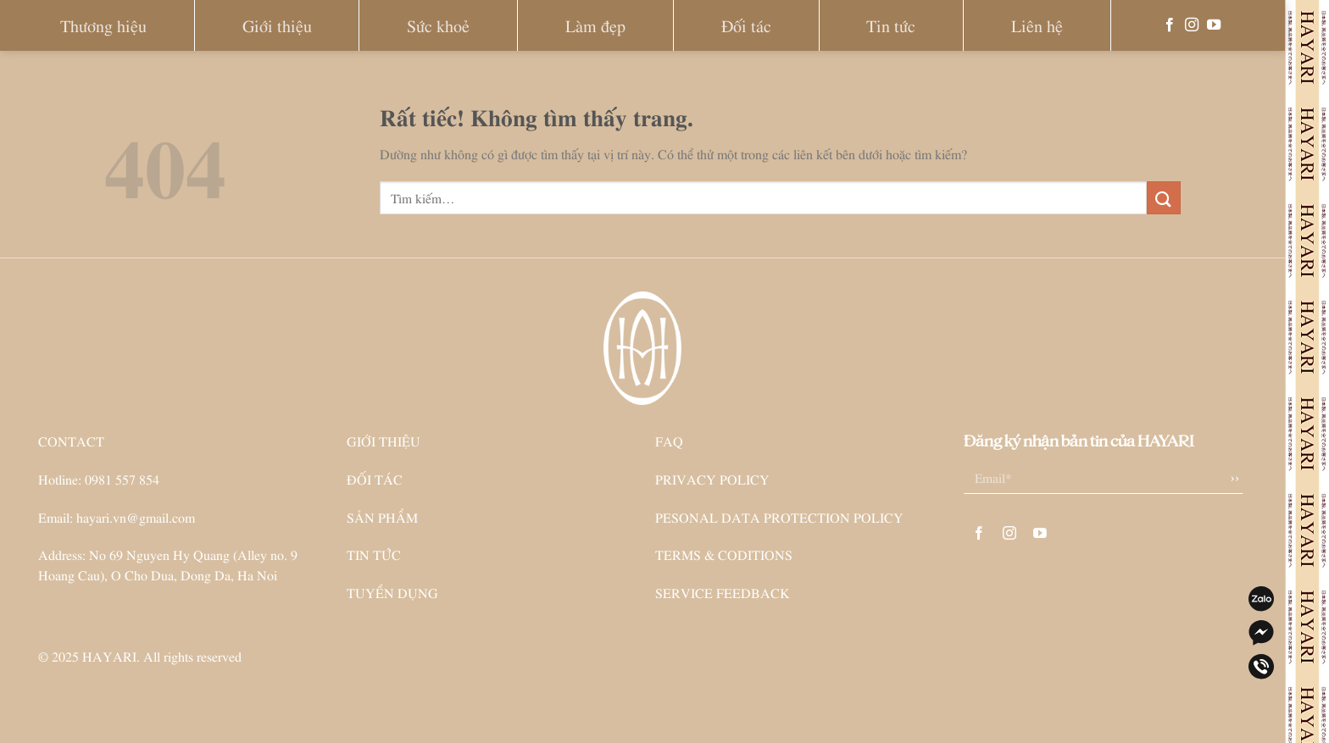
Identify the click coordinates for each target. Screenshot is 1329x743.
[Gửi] (1164, 197)
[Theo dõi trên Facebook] (1169, 25)
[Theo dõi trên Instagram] (1191, 25)
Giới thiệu (277, 25)
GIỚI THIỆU (383, 440)
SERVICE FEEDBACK (722, 592)
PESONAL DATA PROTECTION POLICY (779, 516)
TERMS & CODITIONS (723, 554)
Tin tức (890, 25)
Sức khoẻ (438, 25)
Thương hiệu (103, 25)
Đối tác (746, 25)
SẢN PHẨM (382, 516)
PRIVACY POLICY (712, 478)
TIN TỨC (374, 554)
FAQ (669, 440)
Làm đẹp (595, 25)
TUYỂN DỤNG (392, 592)
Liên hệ (1037, 25)
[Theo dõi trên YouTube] (1214, 25)
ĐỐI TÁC (375, 478)
